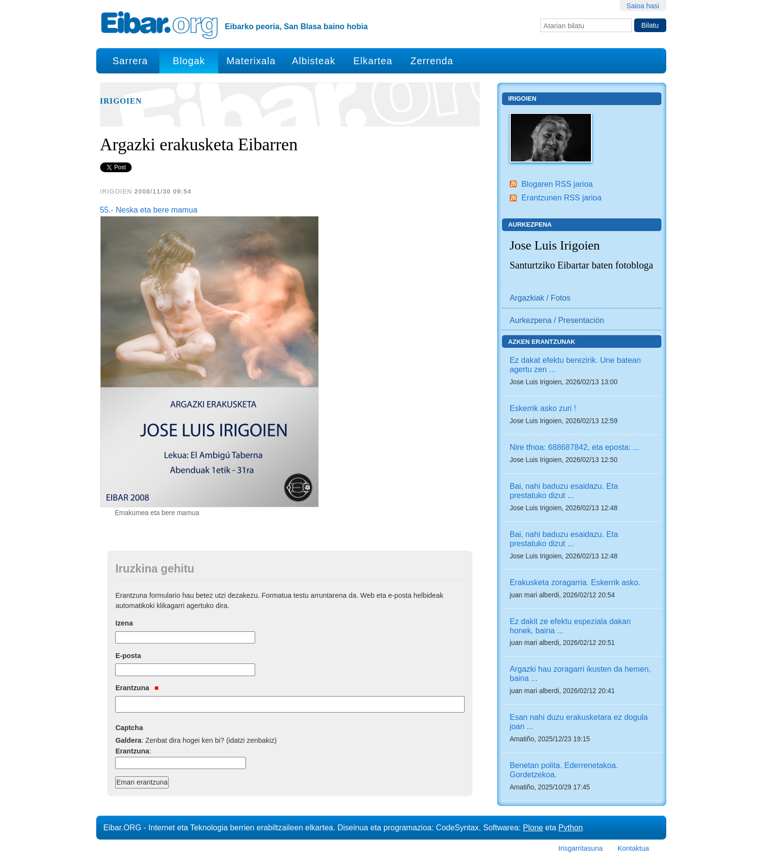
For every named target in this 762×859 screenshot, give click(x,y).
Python (570, 827)
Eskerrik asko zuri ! (543, 408)
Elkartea (373, 60)
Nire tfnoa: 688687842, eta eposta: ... (575, 447)
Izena (124, 623)
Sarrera (130, 60)
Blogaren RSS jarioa (557, 183)
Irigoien (121, 101)
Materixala (251, 60)
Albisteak (313, 60)
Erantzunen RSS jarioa (561, 197)
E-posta (128, 656)
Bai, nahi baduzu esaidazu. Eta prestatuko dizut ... (564, 491)
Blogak (189, 60)
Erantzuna (136, 688)
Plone (533, 827)
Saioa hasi (642, 6)
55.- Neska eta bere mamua (149, 209)
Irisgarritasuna (580, 848)
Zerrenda (432, 60)
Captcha (129, 728)
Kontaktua (633, 848)
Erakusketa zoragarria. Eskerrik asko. (575, 582)
